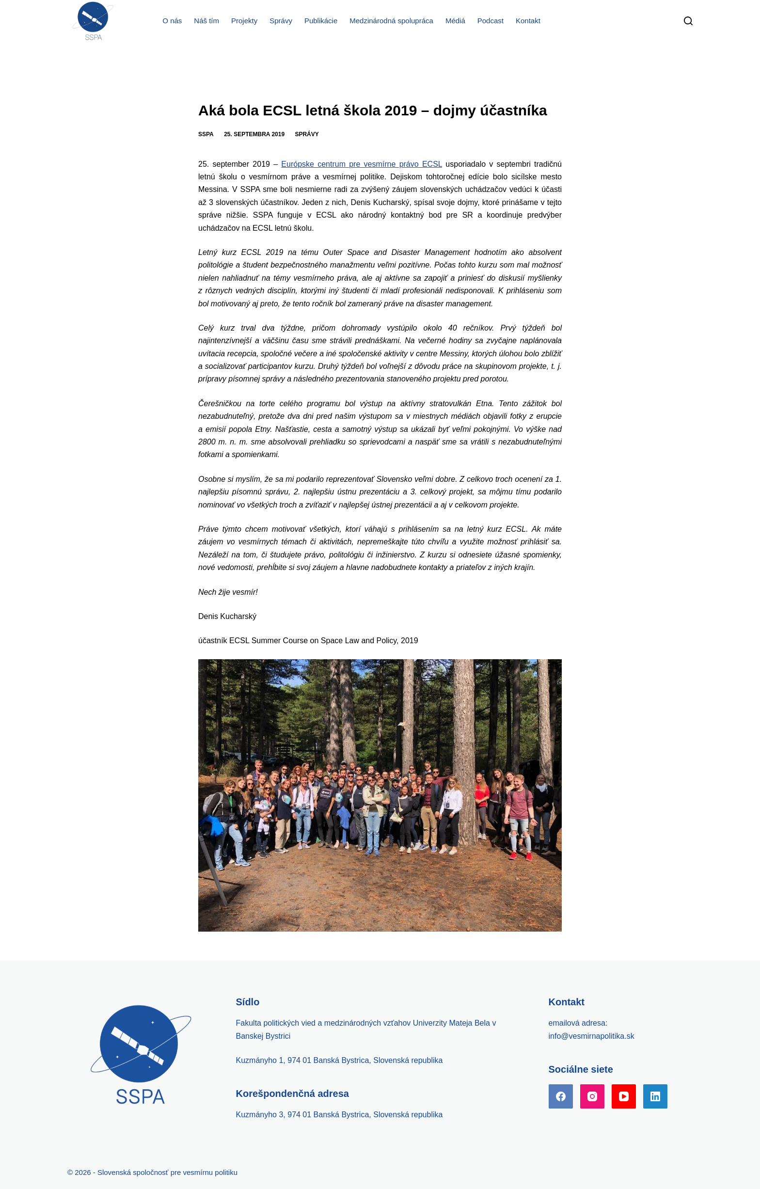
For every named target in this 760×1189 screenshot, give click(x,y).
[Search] (688, 20)
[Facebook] (561, 1096)
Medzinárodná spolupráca (391, 20)
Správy (280, 20)
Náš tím (206, 20)
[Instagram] (592, 1096)
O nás (172, 20)
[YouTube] (624, 1096)
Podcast (490, 20)
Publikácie (320, 20)
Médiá (455, 20)
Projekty (244, 20)
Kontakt (528, 20)
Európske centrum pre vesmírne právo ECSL (361, 164)
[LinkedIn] (655, 1096)
